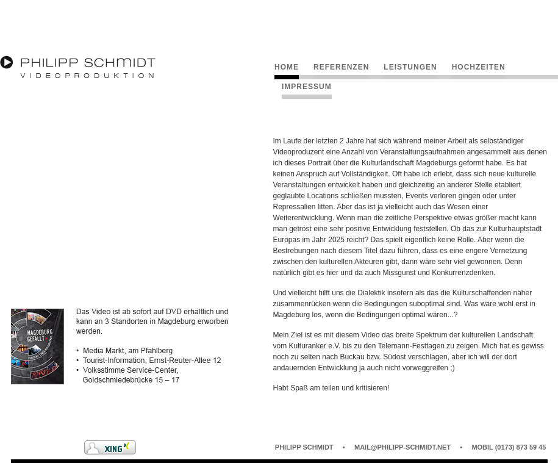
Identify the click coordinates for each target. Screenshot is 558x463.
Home (286, 67)
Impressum (307, 86)
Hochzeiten (479, 67)
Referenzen (341, 67)
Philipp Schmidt (304, 447)
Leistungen (410, 67)
